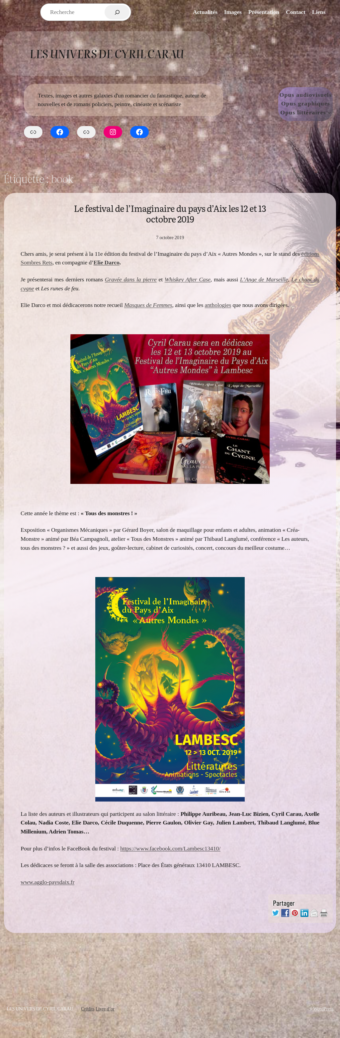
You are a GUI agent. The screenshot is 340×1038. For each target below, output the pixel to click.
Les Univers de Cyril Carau (107, 53)
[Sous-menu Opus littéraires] (329, 112)
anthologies (218, 305)
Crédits (87, 1008)
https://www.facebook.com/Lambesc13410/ (170, 848)
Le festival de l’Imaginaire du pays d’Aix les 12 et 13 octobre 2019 (170, 213)
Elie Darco (107, 262)
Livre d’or (105, 1008)
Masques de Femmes (148, 305)
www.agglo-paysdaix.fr (47, 882)
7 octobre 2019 (170, 237)
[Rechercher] (117, 12)
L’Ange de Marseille (264, 279)
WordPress (323, 1008)
